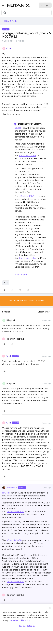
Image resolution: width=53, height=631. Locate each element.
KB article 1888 (26, 196)
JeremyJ (10, 487)
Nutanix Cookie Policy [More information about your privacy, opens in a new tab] (20, 620)
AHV (6, 282)
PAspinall (10, 320)
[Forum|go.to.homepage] (18, 5)
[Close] (49, 608)
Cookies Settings (26, 626)
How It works (10, 21)
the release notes (27, 155)
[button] (3, 6)
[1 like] (13, 338)
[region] (26, 617)
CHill (8, 48)
